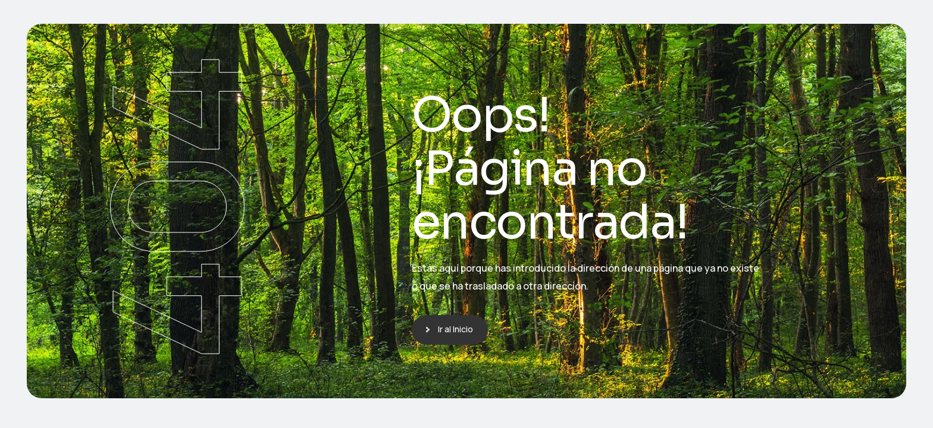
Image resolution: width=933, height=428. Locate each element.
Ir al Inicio (455, 329)
